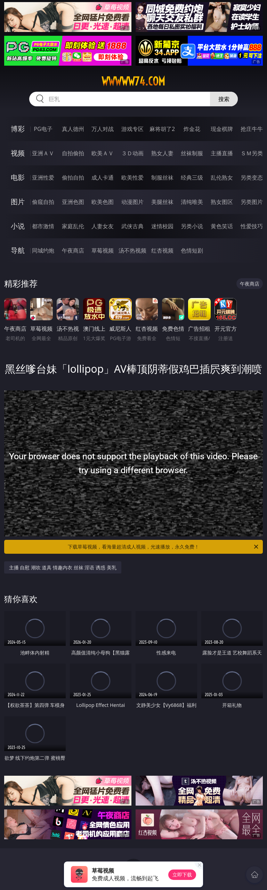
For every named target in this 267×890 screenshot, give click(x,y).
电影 (18, 177)
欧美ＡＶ (102, 153)
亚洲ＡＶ (43, 153)
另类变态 (252, 177)
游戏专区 (132, 129)
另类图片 (252, 202)
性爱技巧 (252, 226)
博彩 (18, 128)
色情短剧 (192, 250)
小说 (18, 226)
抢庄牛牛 (252, 129)
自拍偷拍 (73, 153)
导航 (18, 250)
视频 (18, 153)
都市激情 (43, 226)
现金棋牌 (222, 129)
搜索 (223, 99)
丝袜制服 (192, 153)
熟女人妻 (162, 153)
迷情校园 (162, 226)
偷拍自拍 (73, 177)
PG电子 (43, 129)
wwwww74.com (133, 81)
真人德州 (73, 129)
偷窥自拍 (43, 202)
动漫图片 (132, 202)
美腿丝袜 (162, 202)
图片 (18, 201)
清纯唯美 (192, 202)
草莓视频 (102, 250)
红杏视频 (162, 250)
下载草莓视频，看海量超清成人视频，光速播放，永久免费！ (163, 547)
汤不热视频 (132, 250)
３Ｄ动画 (132, 153)
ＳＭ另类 (252, 153)
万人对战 (102, 129)
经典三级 (192, 177)
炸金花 (192, 129)
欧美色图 (102, 202)
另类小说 (192, 226)
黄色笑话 (222, 226)
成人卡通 (102, 177)
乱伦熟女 (222, 177)
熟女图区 (222, 202)
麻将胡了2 (162, 129)
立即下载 (182, 874)
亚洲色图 (73, 202)
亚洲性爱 (43, 177)
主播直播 (222, 153)
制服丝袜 (162, 177)
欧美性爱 (132, 177)
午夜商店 (73, 250)
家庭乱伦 (73, 226)
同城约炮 (43, 250)
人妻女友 (102, 226)
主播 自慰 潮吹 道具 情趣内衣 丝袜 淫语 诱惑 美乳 (62, 567)
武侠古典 (132, 226)
